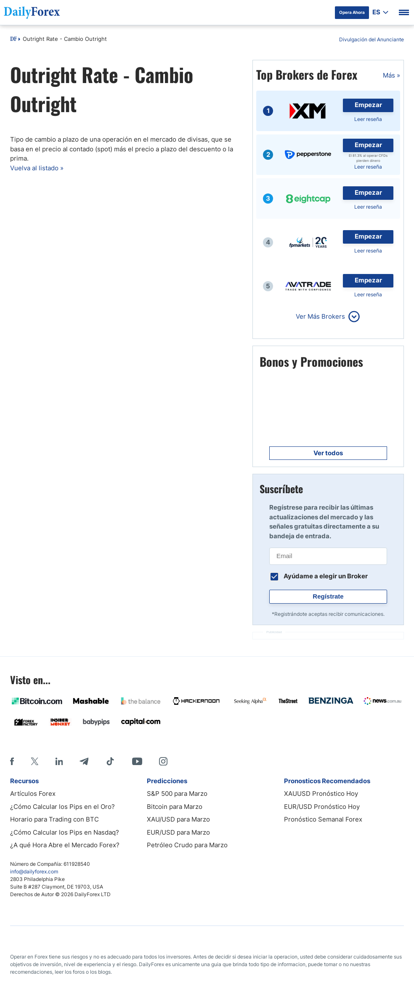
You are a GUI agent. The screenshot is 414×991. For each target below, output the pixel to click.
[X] (34, 761)
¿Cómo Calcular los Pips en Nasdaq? (64, 832)
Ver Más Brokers (320, 316)
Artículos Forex (33, 794)
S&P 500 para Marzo (177, 794)
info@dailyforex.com (34, 871)
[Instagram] (163, 761)
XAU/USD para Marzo (178, 819)
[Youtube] (137, 761)
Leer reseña (368, 119)
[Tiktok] (110, 761)
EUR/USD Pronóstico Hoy (322, 807)
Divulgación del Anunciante (371, 39)
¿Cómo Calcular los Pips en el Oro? (62, 807)
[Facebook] (12, 761)
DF (13, 40)
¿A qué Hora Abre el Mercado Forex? (64, 845)
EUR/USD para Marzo (178, 832)
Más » (391, 75)
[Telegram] (84, 761)
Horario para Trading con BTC (54, 819)
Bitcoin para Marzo (174, 807)
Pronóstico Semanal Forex (323, 819)
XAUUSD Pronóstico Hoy (321, 794)
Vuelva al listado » (37, 168)
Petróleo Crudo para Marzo (187, 845)
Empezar (368, 105)
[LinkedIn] (59, 761)
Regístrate (328, 596)
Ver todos (328, 453)
